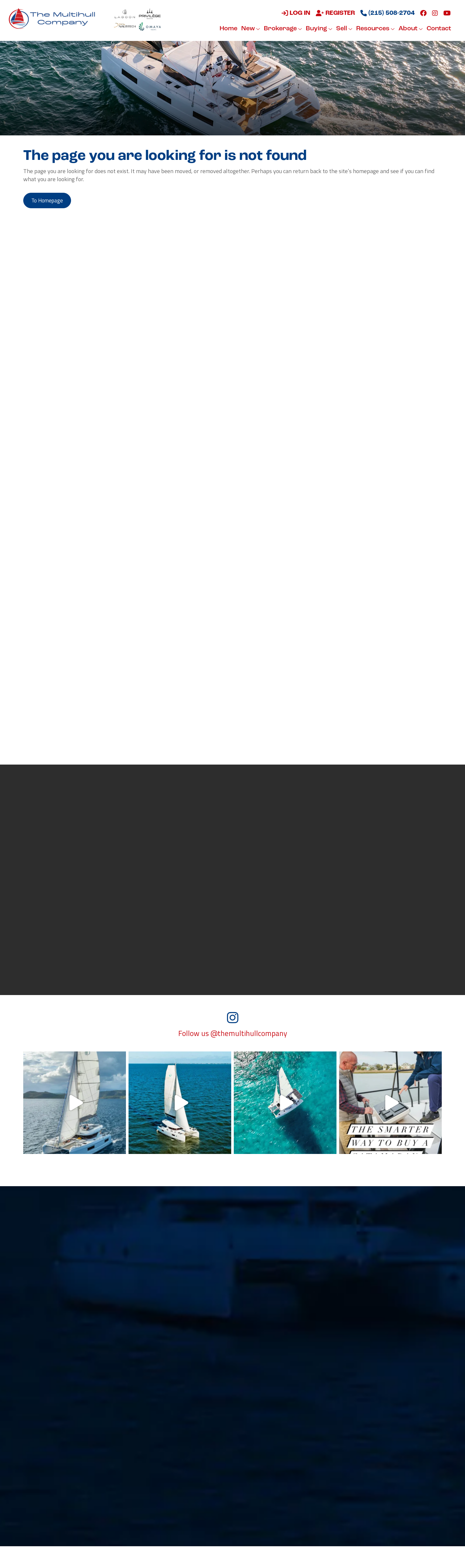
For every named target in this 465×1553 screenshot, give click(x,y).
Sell (343, 28)
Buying (318, 28)
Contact (438, 28)
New (249, 28)
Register (334, 13)
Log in (295, 13)
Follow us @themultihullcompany (232, 1040)
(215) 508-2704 (386, 13)
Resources (374, 28)
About (410, 28)
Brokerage (282, 28)
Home (227, 28)
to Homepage (50, 201)
